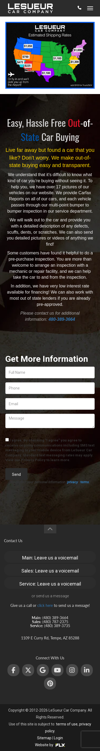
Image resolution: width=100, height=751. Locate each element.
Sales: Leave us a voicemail (50, 571)
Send (16, 474)
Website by (50, 745)
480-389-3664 (62, 319)
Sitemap (44, 738)
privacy (72, 482)
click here (45, 605)
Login (58, 738)
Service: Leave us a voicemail (50, 584)
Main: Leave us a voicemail (50, 558)
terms (84, 482)
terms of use (67, 724)
